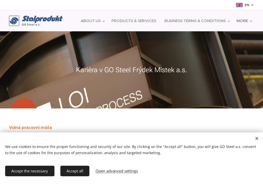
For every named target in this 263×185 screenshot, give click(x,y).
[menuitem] (165, 20)
